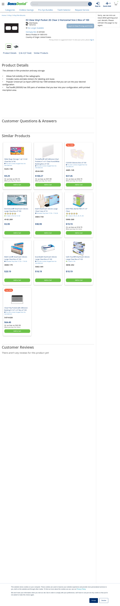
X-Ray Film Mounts (19, 15)
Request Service (82, 10)
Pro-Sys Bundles (45, 10)
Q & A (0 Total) (25, 53)
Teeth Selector (64, 10)
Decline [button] (103, 600)
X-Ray (9, 15)
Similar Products (41, 53)
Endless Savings (26, 10)
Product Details (9, 53)
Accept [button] (93, 600)
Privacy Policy (81, 589)
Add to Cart (17, 185)
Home (4, 15)
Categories (10, 10)
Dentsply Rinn (31, 32)
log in (92, 40)
